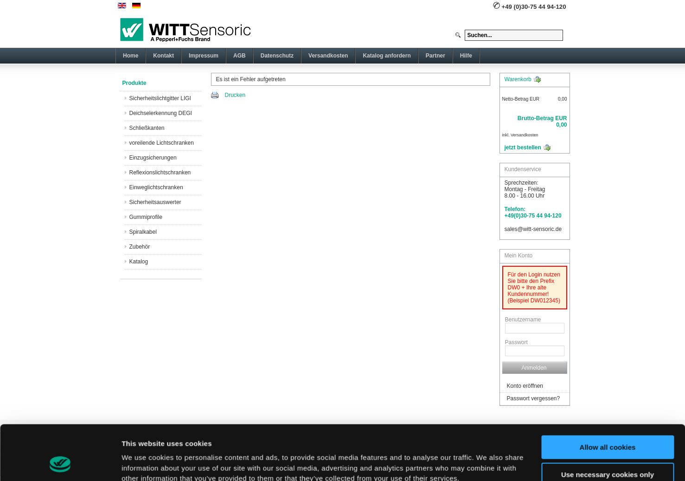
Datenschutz (277, 55)
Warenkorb (518, 79)
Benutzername (523, 319)
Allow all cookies (608, 396)
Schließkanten (147, 128)
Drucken (235, 95)
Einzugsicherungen (153, 157)
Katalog (138, 261)
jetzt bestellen (523, 147)
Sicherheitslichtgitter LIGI (160, 98)
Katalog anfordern (386, 55)
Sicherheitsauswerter (155, 202)
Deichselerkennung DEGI (160, 113)
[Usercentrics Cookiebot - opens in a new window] (60, 463)
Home (130, 55)
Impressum (203, 55)
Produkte (134, 83)
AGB (239, 55)
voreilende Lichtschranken (161, 143)
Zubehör (139, 247)
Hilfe (466, 55)
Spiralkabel (143, 232)
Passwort (516, 342)
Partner (435, 55)
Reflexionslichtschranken (160, 172)
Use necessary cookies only (607, 423)
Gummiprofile (145, 217)
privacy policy (274, 437)
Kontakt (163, 55)
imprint (387, 437)
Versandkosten (328, 55)
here (330, 437)
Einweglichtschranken (156, 187)
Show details (143, 463)
